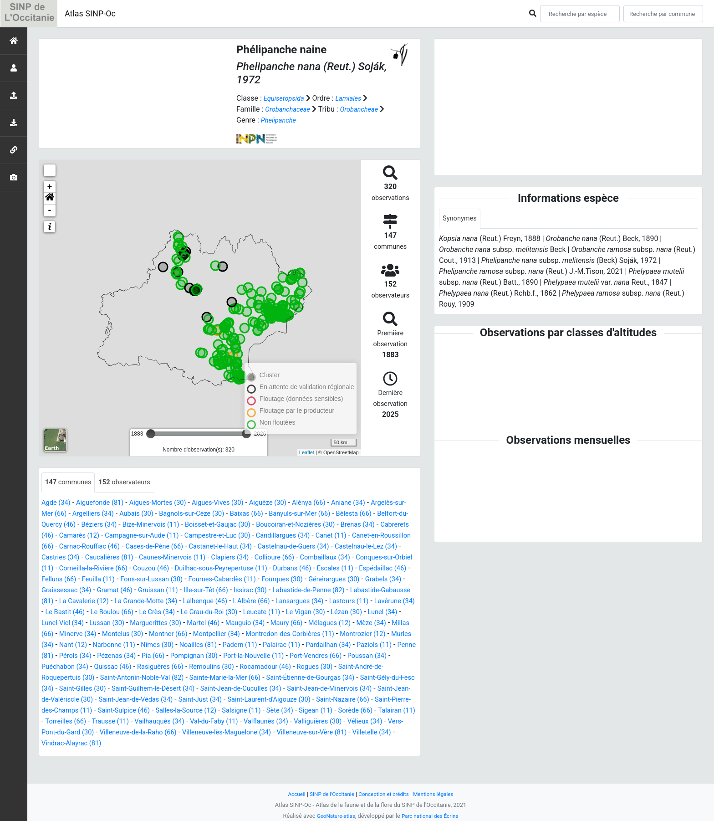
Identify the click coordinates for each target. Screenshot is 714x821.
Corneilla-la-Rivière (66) (322, 568)
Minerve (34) (120, 645)
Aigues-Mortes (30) (168, 503)
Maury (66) (312, 634)
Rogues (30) (123, 689)
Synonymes (461, 219)
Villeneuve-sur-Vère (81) (273, 754)
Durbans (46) (169, 579)
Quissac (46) (250, 678)
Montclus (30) (170, 645)
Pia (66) (284, 667)
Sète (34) (180, 733)
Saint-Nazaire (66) (224, 722)
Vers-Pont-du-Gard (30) (373, 743)
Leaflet (306, 452)
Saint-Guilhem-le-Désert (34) (360, 700)
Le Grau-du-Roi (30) (210, 623)
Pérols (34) (199, 667)
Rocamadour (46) (69, 689)
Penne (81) (158, 667)
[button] (50, 199)
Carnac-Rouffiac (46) (264, 547)
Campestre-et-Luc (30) (358, 536)
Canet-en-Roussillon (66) (186, 547)
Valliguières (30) (260, 743)
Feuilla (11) (362, 579)
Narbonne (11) (199, 656)
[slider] (150, 433)
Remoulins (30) (357, 678)
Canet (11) (124, 547)
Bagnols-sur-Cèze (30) (243, 514)
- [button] (49, 210)
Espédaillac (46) (268, 579)
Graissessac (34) (350, 590)
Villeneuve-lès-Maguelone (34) (180, 754)
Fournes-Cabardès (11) (123, 590)
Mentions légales (439, 793)
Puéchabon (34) (198, 678)
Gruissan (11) (82, 601)
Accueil (290, 793)
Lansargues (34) (261, 612)
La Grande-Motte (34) (94, 612)
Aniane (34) (374, 503)
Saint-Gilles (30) (284, 700)
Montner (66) (219, 645)
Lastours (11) (315, 612)
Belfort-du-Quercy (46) (122, 525)
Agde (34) (57, 503)
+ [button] (49, 186)
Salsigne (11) (139, 733)
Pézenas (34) (244, 667)
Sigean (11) (219, 733)
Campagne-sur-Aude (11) (276, 536)
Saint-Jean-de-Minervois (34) (182, 711)
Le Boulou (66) (104, 623)
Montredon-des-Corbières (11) (351, 645)
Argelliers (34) (136, 514)
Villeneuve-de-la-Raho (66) (83, 754)
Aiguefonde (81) (105, 503)
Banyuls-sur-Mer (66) (361, 514)
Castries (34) (257, 558)
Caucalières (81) (309, 558)
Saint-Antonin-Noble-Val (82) (308, 689)
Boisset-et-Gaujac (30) (312, 525)
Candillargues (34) (71, 547)
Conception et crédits (384, 793)
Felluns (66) (319, 579)
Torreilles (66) (355, 733)
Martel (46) (222, 634)
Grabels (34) (297, 590)
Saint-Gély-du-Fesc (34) (214, 700)
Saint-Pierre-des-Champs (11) (307, 722)
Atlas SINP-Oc (90, 13)
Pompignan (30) (328, 667)
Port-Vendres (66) (88, 678)
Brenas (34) (109, 536)
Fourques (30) (188, 590)
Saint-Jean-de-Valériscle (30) (281, 711)
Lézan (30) (359, 623)
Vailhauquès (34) (87, 743)
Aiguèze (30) (287, 503)
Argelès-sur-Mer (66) (74, 514)
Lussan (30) (116, 634)
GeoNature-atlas (333, 815)
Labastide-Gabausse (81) (331, 601)
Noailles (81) (291, 656)
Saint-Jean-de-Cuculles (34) (86, 711)
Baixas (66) (303, 514)
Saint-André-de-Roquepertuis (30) (202, 689)
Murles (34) (116, 656)
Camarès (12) (208, 536)
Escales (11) (216, 579)
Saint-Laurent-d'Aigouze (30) (143, 722)
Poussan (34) (145, 678)
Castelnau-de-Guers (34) (117, 558)
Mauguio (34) (266, 634)
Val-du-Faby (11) (147, 743)
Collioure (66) (114, 568)
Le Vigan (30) (315, 623)
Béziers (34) (182, 525)
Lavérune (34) (365, 612)
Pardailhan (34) (66, 667)
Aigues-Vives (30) (233, 503)
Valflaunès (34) (203, 743)
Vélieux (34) (311, 743)
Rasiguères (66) (301, 678)
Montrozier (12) (66, 656)
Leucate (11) (267, 623)
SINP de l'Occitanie (328, 793)
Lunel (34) (398, 623)
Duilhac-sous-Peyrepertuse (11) (92, 579)
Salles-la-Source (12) (78, 733)
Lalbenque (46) (159, 612)
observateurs (131, 482)
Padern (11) (336, 656)
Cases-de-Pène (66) (335, 547)
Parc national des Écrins (432, 815)
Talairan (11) (307, 733)
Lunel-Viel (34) (68, 634)
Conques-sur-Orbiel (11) (241, 568)
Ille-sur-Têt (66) (134, 601)
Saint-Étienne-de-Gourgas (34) (123, 700)
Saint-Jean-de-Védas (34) (374, 711)
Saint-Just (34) (69, 722)
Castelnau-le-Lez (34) (196, 558)
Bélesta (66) (61, 525)
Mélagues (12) (358, 634)
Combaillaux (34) (169, 568)
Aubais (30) (183, 514)
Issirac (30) (182, 601)
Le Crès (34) (153, 623)
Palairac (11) (381, 656)
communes (70, 482)
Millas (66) (77, 645)
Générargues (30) (244, 590)
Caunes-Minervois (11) (378, 558)
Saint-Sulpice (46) (389, 722)
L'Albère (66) (209, 612)
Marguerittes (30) (169, 634)
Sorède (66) (262, 733)
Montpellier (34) (271, 645)
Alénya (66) (332, 503)
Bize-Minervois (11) (239, 525)
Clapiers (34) (66, 568)
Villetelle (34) (338, 754)
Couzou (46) (385, 568)
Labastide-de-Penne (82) (246, 601)
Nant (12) (155, 656)
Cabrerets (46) (157, 536)
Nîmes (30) (247, 656)
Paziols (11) (116, 667)
